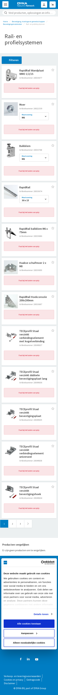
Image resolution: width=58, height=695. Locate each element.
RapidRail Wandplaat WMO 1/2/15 (31, 72)
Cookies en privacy (13, 679)
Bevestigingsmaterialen (12, 24)
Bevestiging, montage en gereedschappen (28, 21)
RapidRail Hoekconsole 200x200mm (33, 298)
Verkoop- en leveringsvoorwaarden (22, 676)
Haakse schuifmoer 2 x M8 (32, 264)
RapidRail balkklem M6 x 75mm (33, 230)
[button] (53, 70)
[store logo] (26, 4)
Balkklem (24, 146)
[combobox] (29, 13)
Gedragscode (33, 679)
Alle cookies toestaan (29, 623)
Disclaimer (9, 683)
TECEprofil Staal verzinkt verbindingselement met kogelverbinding (32, 336)
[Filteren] (12, 60)
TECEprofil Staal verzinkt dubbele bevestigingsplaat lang (33, 375)
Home (5, 21)
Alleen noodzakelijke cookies (29, 642)
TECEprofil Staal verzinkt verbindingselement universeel (31, 451)
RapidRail (24, 187)
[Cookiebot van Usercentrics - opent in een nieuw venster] (41, 562)
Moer (22, 104)
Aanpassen (29, 633)
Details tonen (41, 614)
